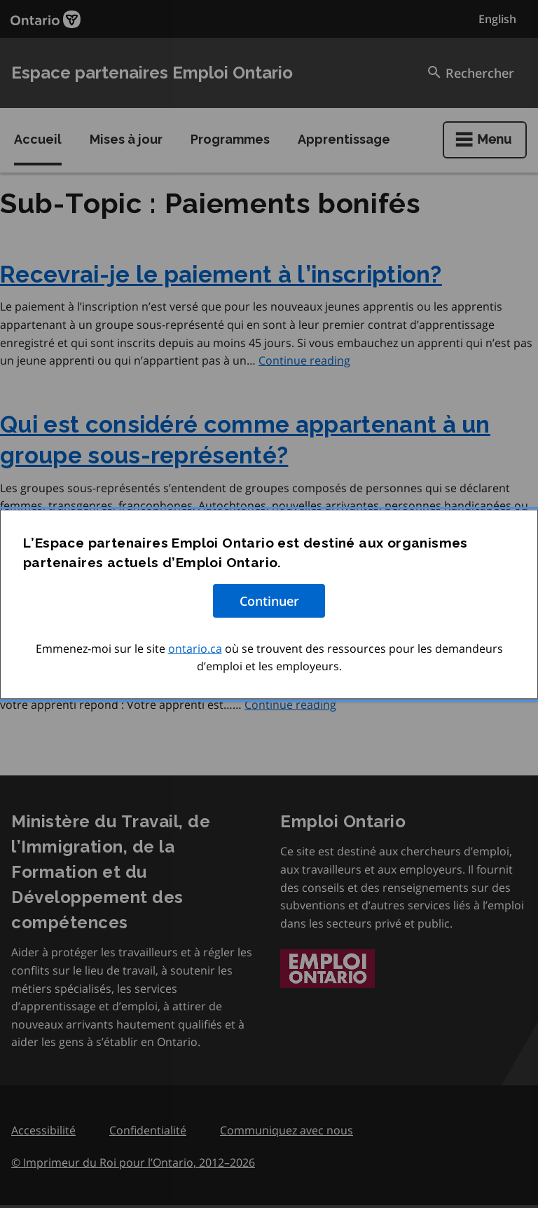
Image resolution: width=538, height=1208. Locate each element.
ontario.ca (195, 648)
